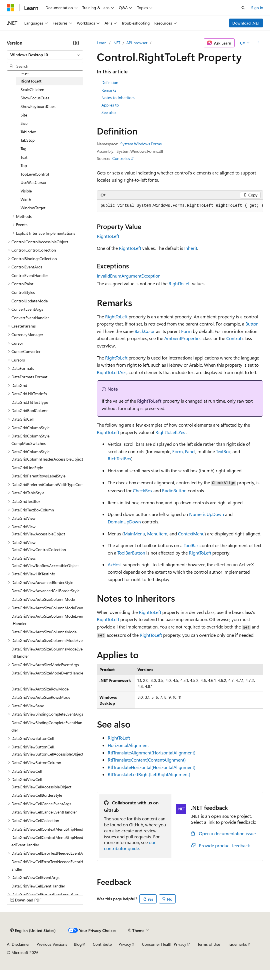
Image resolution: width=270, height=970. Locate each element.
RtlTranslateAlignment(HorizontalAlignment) (151, 753)
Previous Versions (52, 944)
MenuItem (157, 534)
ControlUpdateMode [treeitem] (29, 301)
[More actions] (258, 42)
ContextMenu (191, 534)
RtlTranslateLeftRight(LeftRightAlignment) (149, 774)
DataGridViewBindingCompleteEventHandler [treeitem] (46, 726)
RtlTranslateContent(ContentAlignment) (147, 760)
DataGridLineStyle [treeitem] (27, 467)
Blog (78, 944)
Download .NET (246, 23)
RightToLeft (108, 236)
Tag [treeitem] (23, 148)
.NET (116, 42)
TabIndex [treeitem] (28, 131)
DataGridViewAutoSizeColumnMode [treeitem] (43, 599)
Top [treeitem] (24, 165)
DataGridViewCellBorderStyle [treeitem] (36, 795)
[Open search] (243, 8)
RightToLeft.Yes (112, 372)
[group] (180, 206)
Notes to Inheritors (118, 97)
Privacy (125, 944)
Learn (102, 42)
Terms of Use (208, 944)
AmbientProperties (182, 338)
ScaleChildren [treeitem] (32, 89)
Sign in (257, 7)
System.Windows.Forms (141, 143)
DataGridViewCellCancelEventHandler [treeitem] (44, 812)
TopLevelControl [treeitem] (35, 174)
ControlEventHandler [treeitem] (29, 275)
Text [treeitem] (24, 157)
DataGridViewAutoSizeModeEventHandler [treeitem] (47, 676)
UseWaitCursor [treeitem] (34, 182)
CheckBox (142, 490)
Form (186, 331)
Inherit (190, 248)
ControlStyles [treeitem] (23, 292)
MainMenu (134, 534)
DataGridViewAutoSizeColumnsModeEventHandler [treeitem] (47, 652)
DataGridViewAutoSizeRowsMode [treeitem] (40, 697)
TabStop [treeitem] (28, 140)
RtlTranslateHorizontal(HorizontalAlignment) (151, 767)
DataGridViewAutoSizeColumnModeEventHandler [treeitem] (47, 619)
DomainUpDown (124, 522)
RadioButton (174, 490)
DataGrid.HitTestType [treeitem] (29, 402)
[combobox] (45, 54)
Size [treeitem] (24, 123)
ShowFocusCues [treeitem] (35, 98)
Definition (109, 82)
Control (233, 338)
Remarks (108, 90)
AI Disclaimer (18, 944)
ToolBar (191, 545)
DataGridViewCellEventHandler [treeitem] (38, 886)
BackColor (145, 331)
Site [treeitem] (24, 115)
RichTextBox (119, 458)
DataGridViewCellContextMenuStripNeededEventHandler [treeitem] (47, 841)
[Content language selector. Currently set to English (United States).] (33, 930)
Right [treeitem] (25, 72)
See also (108, 112)
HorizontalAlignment (128, 745)
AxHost (115, 564)
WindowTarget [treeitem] (33, 207)
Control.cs (121, 158)
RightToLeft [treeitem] (31, 81)
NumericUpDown (206, 514)
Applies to (110, 105)
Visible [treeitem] (26, 191)
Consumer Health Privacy (164, 944)
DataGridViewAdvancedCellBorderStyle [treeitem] (45, 590)
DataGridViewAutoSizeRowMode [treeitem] (40, 689)
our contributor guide (130, 845)
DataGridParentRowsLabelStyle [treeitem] (38, 476)
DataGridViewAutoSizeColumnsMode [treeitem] (44, 631)
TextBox (223, 451)
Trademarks (237, 944)
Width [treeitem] (26, 199)
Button (252, 324)
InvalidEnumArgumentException (129, 276)
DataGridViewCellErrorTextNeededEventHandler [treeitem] (47, 865)
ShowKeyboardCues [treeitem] (38, 106)
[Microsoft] (10, 7)
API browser (136, 42)
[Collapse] (76, 43)
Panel (190, 451)
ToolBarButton (131, 553)
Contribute (102, 944)
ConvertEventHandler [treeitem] (30, 317)
